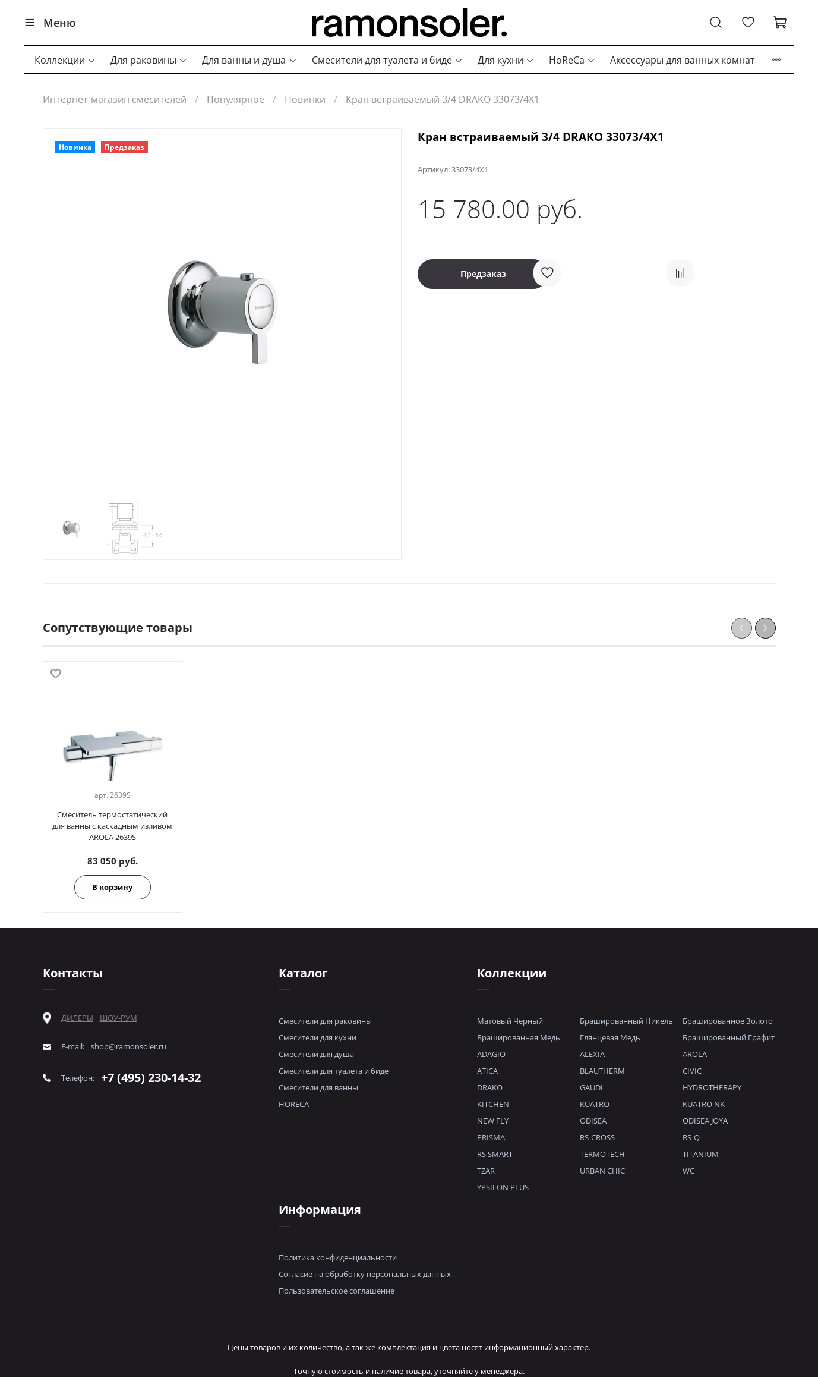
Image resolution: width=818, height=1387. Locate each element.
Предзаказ (483, 273)
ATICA (487, 1070)
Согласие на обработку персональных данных (365, 1274)
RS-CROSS (597, 1137)
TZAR (486, 1170)
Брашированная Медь (518, 1037)
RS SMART (495, 1154)
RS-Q (691, 1137)
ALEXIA (592, 1054)
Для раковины (149, 60)
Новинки (305, 99)
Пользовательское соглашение (336, 1290)
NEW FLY (493, 1120)
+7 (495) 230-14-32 (151, 1078)
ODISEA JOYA (705, 1120)
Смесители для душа (316, 1054)
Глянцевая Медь (610, 1037)
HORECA (294, 1104)
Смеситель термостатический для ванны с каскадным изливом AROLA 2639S (112, 825)
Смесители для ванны (318, 1087)
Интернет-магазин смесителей (115, 99)
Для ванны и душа (249, 60)
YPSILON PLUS (503, 1187)
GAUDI (591, 1087)
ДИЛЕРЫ (77, 1018)
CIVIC (692, 1070)
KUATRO (594, 1104)
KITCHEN (493, 1104)
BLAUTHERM (602, 1070)
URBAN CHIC (602, 1170)
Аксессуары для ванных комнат (682, 60)
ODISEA (593, 1120)
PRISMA (491, 1137)
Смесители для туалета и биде (387, 60)
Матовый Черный (510, 1020)
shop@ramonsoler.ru (128, 1047)
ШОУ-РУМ (118, 1017)
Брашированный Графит (729, 1037)
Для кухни (506, 60)
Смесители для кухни (317, 1037)
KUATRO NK (704, 1104)
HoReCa (572, 60)
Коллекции (65, 60)
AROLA (695, 1054)
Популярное (235, 99)
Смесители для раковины (325, 1020)
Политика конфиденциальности (338, 1257)
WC (688, 1170)
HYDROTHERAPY (712, 1087)
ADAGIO (491, 1054)
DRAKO (490, 1087)
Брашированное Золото (728, 1020)
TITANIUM (701, 1154)
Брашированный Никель (626, 1020)
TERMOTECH (602, 1154)
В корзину (112, 887)
